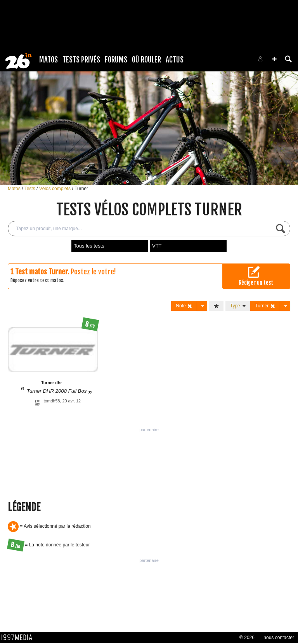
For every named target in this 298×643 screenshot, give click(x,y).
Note (184, 306)
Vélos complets (55, 188)
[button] (274, 59)
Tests (30, 188)
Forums (116, 59)
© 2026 (247, 637)
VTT (157, 246)
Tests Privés (81, 59)
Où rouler (146, 59)
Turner (81, 188)
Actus (175, 59)
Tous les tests (89, 246)
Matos (48, 59)
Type (238, 306)
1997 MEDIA (19, 637)
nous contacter (278, 637)
